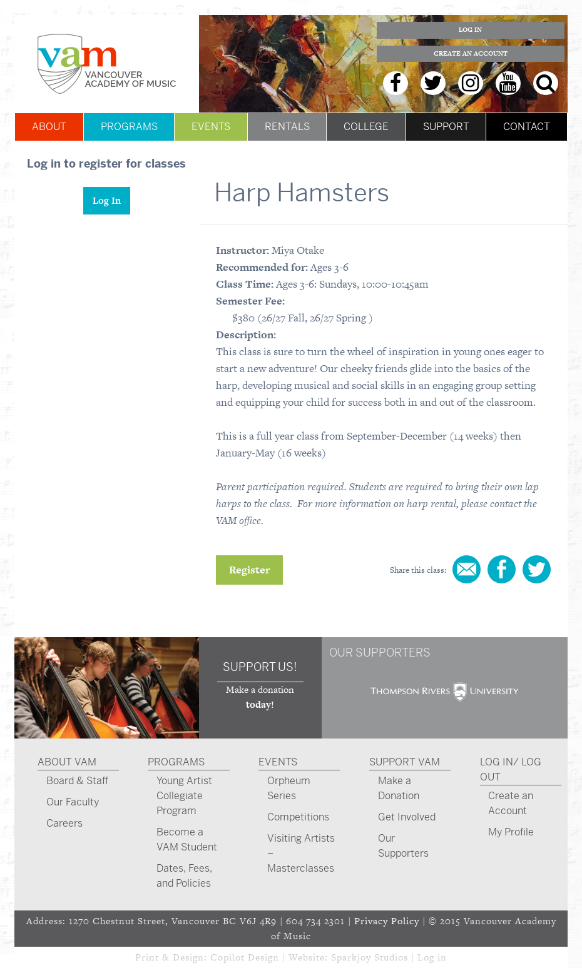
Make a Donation (398, 788)
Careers (64, 823)
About (49, 126)
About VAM (67, 762)
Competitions (298, 817)
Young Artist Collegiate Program (184, 795)
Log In (470, 29)
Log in (432, 957)
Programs (129, 126)
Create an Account (471, 53)
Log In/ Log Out (510, 769)
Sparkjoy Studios (369, 957)
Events (210, 126)
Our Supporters (403, 846)
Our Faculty (72, 802)
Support (446, 126)
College (366, 126)
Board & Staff (77, 780)
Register (249, 569)
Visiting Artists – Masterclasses (301, 853)
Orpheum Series (288, 788)
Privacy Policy (386, 920)
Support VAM (404, 762)
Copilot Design (244, 957)
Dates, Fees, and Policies (184, 876)
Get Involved (407, 817)
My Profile (511, 832)
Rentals (287, 126)
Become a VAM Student (186, 839)
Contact (526, 126)
